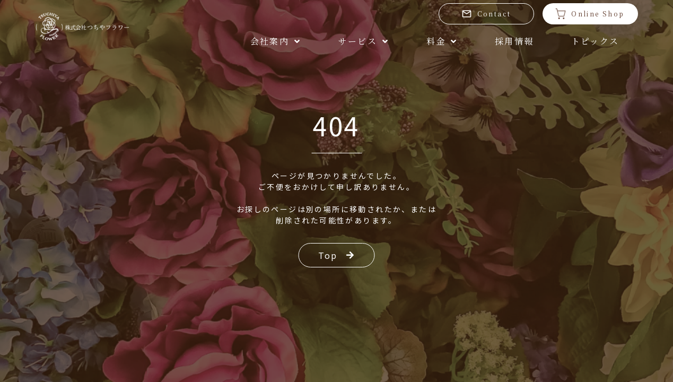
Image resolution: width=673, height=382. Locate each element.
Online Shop (589, 13)
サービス (363, 41)
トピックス (595, 41)
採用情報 (514, 41)
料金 (442, 41)
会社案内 (275, 41)
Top (336, 255)
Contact (486, 13)
